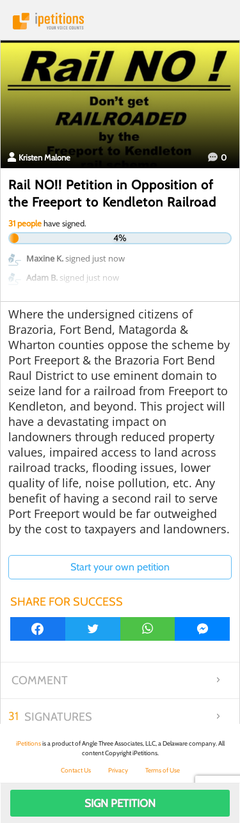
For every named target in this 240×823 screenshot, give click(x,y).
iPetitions (120, 21)
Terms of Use (162, 770)
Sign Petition (120, 803)
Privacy (118, 770)
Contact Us (76, 770)
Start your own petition (120, 567)
